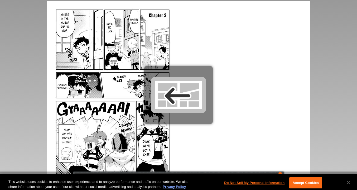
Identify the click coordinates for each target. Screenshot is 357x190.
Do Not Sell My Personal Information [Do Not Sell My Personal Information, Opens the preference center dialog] (254, 184)
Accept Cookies (306, 184)
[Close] (348, 184)
